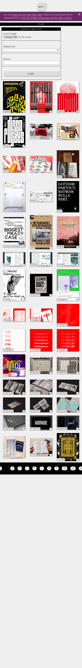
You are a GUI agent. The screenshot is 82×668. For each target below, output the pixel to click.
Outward (7, 111)
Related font (9, 47)
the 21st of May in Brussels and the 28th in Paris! (47, 18)
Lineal (32, 248)
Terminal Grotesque (11, 246)
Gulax (5, 375)
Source (6, 59)
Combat (60, 247)
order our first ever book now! (27, 15)
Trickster (60, 460)
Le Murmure (35, 138)
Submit (31, 74)
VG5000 (6, 265)
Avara (59, 138)
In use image (9, 34)
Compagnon (62, 299)
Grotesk (6, 457)
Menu (41, 7)
